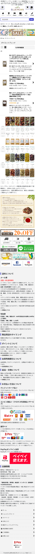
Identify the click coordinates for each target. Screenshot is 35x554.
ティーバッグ (15, 24)
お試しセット (18, 26)
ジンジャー (23, 24)
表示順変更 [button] (20, 47)
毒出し (5, 26)
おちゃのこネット (14, 553)
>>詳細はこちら (5, 310)
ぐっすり (10, 26)
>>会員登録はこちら (6, 355)
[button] (2, 8)
